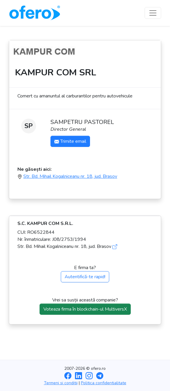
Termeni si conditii (61, 383)
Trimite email (70, 141)
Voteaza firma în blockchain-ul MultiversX (85, 309)
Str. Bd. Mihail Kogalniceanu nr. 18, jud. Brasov (70, 176)
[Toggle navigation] (153, 13)
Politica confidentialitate (103, 383)
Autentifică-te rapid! (85, 277)
